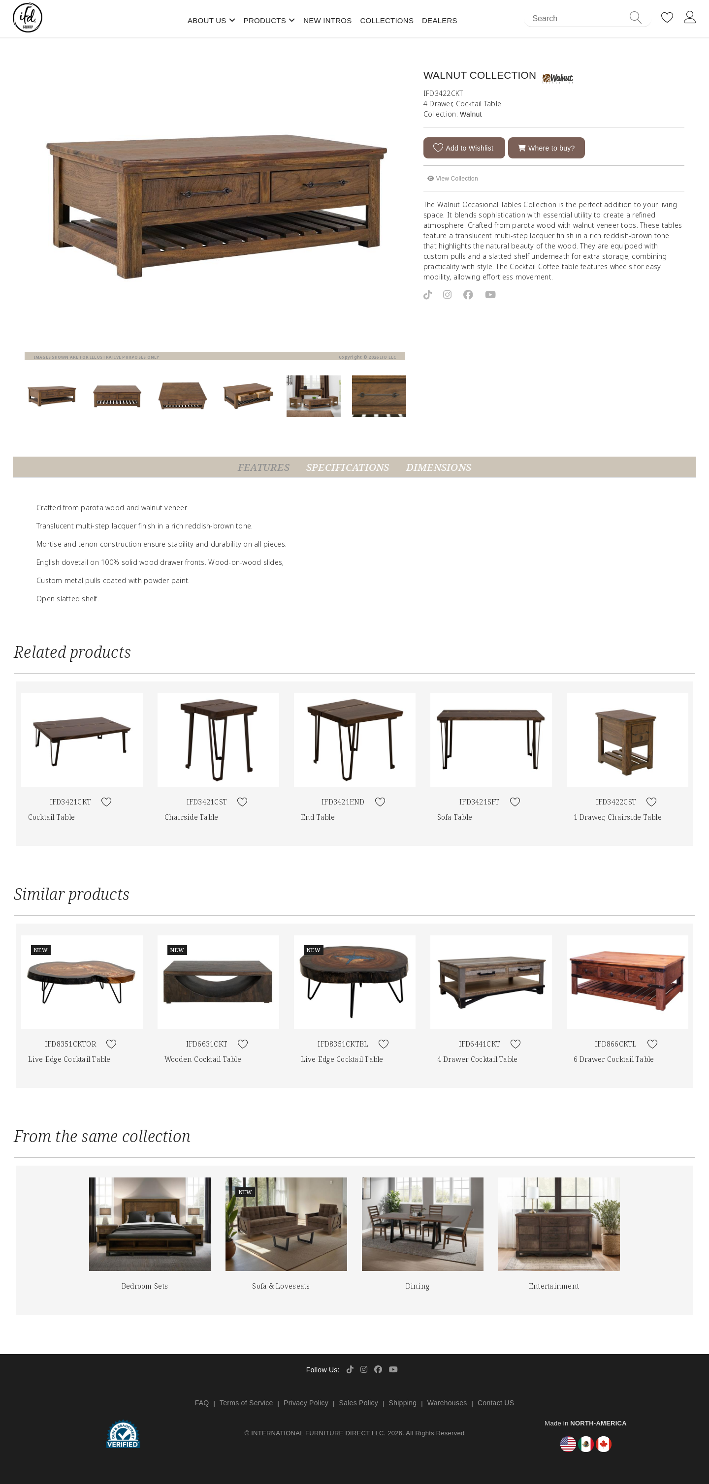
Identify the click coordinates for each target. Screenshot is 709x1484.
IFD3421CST (207, 801)
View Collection (452, 178)
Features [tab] (264, 467)
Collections (387, 20)
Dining (418, 1286)
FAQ (202, 1403)
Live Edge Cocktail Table (69, 1059)
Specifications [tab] (347, 467)
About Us (207, 20)
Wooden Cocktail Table (202, 1059)
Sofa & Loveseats (281, 1286)
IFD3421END (343, 801)
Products (265, 20)
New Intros (327, 20)
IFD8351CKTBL (343, 1044)
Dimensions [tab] (439, 467)
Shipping (403, 1403)
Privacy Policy (306, 1403)
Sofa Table (455, 817)
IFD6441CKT (480, 1044)
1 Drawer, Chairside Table (618, 817)
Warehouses (447, 1403)
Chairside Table (191, 817)
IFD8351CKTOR (70, 1044)
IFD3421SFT (479, 801)
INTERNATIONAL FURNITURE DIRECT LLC (317, 1433)
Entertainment (554, 1286)
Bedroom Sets (145, 1286)
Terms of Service (246, 1403)
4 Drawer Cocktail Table (477, 1059)
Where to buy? (546, 148)
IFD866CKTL (616, 1044)
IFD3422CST (616, 801)
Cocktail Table (51, 817)
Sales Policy (359, 1403)
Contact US (496, 1403)
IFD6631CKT (207, 1044)
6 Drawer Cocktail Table (614, 1059)
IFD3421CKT (71, 801)
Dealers (439, 20)
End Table (318, 817)
